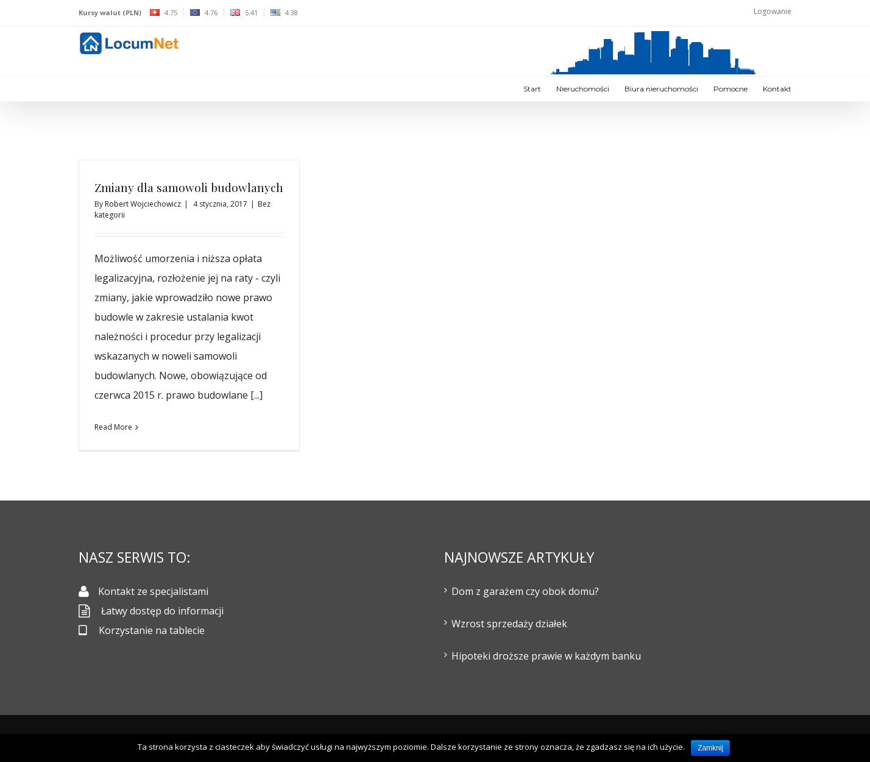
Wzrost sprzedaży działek (509, 623)
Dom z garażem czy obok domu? (525, 591)
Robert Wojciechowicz (143, 204)
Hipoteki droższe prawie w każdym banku (546, 656)
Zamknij (710, 748)
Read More (113, 427)
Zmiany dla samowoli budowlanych (188, 187)
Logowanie (772, 11)
